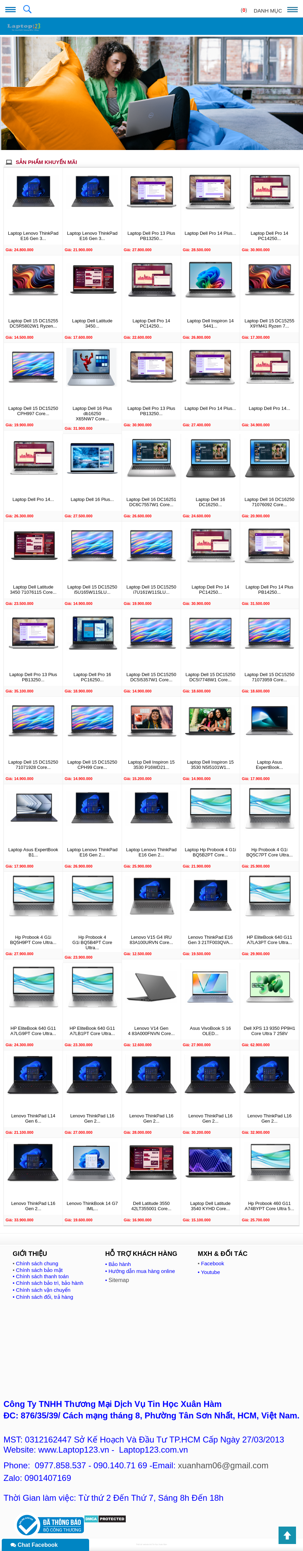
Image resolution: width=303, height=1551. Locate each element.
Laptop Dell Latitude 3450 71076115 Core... (33, 589)
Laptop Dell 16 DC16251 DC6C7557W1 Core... (151, 502)
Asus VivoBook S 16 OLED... (210, 1031)
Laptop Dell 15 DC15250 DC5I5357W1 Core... (151, 677)
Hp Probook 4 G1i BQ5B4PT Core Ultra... (92, 942)
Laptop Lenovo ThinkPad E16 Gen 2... (92, 852)
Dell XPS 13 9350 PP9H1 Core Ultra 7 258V (269, 1031)
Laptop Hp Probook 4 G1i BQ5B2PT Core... (210, 852)
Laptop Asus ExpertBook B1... (33, 852)
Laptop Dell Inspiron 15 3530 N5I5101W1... (210, 764)
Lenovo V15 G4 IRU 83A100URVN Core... (151, 940)
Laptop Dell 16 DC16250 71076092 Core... (269, 502)
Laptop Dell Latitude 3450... (92, 323)
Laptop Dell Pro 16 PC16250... (92, 677)
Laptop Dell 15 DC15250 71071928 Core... (33, 764)
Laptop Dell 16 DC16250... (210, 502)
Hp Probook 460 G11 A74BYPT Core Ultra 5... (269, 1206)
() (244, 10)
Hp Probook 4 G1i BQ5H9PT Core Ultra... (33, 940)
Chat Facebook (34, 1545)
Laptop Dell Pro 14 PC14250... (269, 236)
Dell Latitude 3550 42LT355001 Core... (151, 1206)
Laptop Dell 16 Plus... (92, 499)
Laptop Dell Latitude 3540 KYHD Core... (210, 1206)
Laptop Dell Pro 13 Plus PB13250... (151, 236)
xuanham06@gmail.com (223, 1465)
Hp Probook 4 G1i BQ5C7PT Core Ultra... (269, 852)
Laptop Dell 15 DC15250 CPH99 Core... (92, 764)
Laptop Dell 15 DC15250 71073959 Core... (269, 677)
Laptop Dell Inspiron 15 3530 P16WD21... (151, 764)
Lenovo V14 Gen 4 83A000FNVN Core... (151, 1031)
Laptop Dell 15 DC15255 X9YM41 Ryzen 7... (269, 323)
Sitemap (118, 1280)
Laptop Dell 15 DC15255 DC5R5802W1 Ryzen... (33, 323)
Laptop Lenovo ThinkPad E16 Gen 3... (33, 236)
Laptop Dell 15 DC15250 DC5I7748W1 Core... (210, 677)
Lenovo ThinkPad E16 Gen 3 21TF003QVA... (210, 940)
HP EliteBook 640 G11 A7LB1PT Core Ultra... (92, 1031)
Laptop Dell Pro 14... (269, 408)
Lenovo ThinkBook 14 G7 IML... (92, 1206)
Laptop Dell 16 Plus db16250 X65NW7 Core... (92, 413)
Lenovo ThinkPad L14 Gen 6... (33, 1118)
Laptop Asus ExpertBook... (269, 764)
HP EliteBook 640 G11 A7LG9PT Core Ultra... (33, 1031)
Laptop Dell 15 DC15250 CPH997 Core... (33, 411)
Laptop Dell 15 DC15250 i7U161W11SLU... (151, 589)
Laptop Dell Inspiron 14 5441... (210, 323)
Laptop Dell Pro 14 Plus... (210, 233)
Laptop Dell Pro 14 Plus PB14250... (270, 589)
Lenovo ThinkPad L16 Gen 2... (92, 1118)
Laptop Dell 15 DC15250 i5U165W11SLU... (92, 589)
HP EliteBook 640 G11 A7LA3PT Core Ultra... (269, 940)
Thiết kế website (142, 1544)
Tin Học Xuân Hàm (159, 1544)
